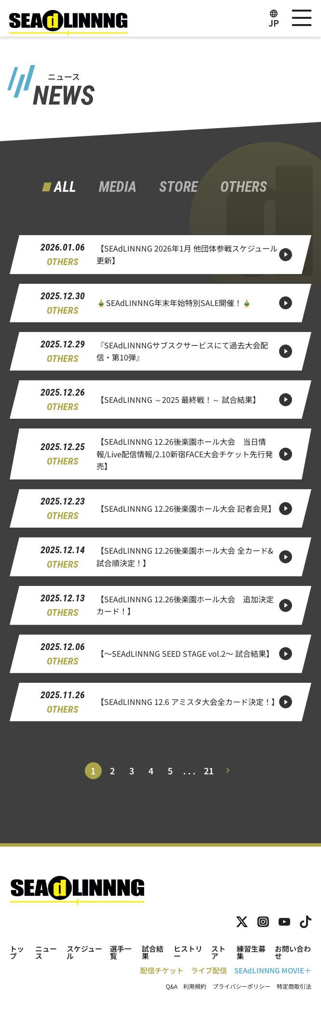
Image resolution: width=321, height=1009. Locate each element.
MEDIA (118, 187)
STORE (178, 187)
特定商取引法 (294, 986)
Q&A (171, 986)
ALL (65, 187)
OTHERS (243, 187)
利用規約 (194, 986)
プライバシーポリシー (241, 986)
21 (209, 770)
